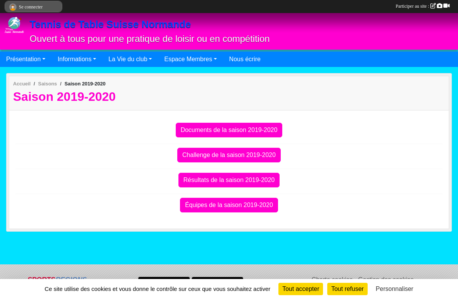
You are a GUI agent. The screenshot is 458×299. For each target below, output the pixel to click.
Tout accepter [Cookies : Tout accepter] (300, 289)
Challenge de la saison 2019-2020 (229, 155)
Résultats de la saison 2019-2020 (229, 180)
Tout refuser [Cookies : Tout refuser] (347, 289)
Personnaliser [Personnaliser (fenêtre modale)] (394, 289)
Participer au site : (423, 6)
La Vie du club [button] (127, 59)
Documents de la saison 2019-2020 (229, 130)
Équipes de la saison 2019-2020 (229, 205)
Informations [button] (75, 59)
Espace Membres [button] (188, 59)
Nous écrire (245, 59)
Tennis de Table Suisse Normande (110, 24)
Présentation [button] (23, 59)
